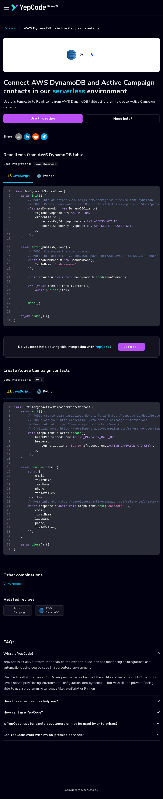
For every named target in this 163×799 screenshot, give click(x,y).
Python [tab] (46, 176)
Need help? (122, 118)
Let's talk (132, 346)
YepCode (102, 346)
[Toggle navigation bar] (6, 7)
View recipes (12, 583)
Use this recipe (43, 118)
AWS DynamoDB (49, 610)
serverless (68, 91)
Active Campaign (16, 610)
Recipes (9, 28)
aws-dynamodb (46, 164)
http (39, 379)
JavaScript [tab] (18, 176)
